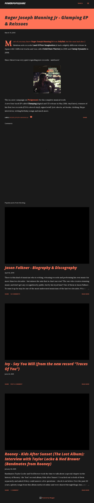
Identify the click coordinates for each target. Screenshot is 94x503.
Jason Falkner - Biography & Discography (41, 267)
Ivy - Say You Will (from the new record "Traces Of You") (46, 366)
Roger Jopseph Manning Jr (19, 117)
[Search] (80, 3)
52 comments (15, 294)
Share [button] (85, 117)
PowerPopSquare (15, 3)
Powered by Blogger (47, 498)
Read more (85, 294)
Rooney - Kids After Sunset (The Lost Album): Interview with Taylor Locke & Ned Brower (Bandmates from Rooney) (44, 458)
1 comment (15, 490)
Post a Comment (16, 384)
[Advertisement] (47, 186)
